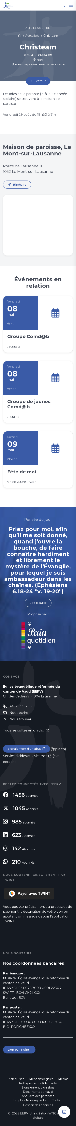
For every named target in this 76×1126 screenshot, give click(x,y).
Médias (63, 1079)
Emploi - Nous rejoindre (30, 1100)
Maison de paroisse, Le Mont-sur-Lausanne (38, 64)
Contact (57, 1100)
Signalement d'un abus (24, 749)
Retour (40, 81)
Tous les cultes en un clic (24, 730)
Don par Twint (19, 1049)
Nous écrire (19, 713)
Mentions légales (41, 1079)
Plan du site (16, 1079)
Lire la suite (38, 603)
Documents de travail (38, 1092)
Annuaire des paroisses (38, 1096)
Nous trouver (20, 719)
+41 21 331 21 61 (21, 706)
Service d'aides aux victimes (25, 756)
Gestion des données (38, 1105)
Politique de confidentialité (38, 1083)
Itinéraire (19, 184)
